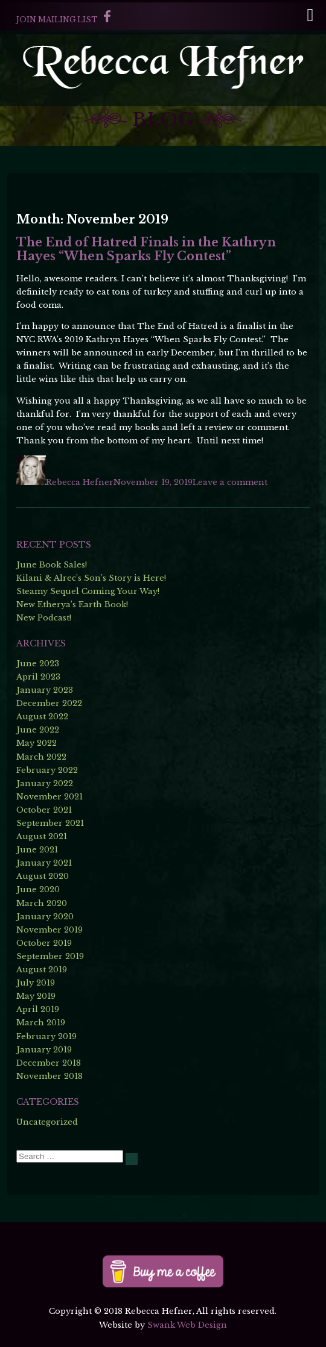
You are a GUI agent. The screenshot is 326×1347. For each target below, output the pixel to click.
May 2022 (36, 743)
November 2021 (49, 797)
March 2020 (41, 903)
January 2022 (44, 783)
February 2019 (46, 1036)
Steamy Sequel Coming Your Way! (87, 591)
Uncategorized (47, 1122)
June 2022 (37, 730)
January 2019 (44, 1050)
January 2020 (45, 916)
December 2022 (49, 703)
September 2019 (50, 956)
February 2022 (47, 770)
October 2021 (44, 810)
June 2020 (38, 889)
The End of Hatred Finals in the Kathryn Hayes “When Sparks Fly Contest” (146, 249)
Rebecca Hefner (79, 482)
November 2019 (49, 930)
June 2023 (37, 663)
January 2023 (44, 690)
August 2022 (42, 716)
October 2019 (44, 943)
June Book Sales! (51, 565)
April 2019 (37, 1009)
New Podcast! (43, 618)
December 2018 (48, 1063)
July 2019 (35, 983)
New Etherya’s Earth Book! (72, 604)
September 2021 (50, 823)
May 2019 (36, 996)
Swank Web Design (187, 1325)
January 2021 (44, 863)
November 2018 (49, 1076)
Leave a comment (230, 482)
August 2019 (41, 969)
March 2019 (40, 1022)
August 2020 (42, 876)
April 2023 (38, 677)
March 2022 (41, 757)
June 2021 (37, 850)
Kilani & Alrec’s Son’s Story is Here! (91, 578)
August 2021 (41, 836)
